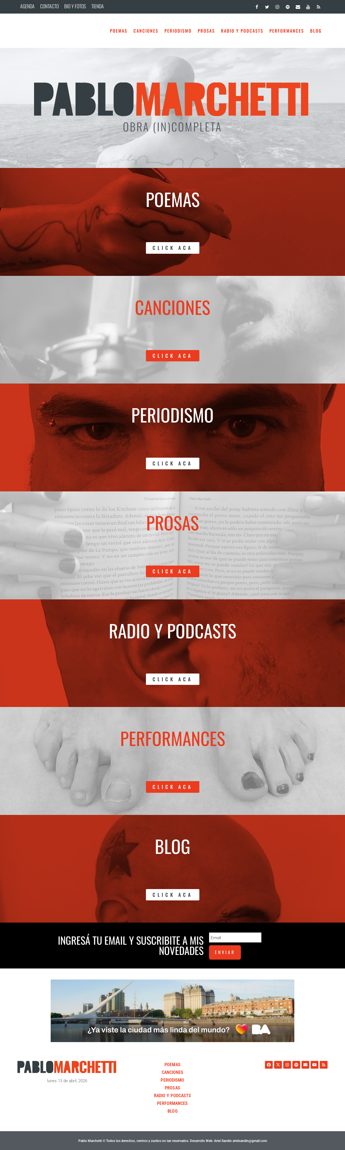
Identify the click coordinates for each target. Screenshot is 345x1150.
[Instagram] (277, 6)
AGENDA (27, 6)
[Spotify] (288, 6)
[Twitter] (267, 6)
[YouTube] (308, 6)
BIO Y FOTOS (75, 6)
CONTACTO (49, 6)
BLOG (316, 30)
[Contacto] (298, 6)
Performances (286, 30)
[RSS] (319, 6)
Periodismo (178, 30)
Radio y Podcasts (242, 30)
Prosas (206, 30)
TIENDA (97, 6)
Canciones (145, 30)
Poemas (118, 30)
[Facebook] (257, 6)
